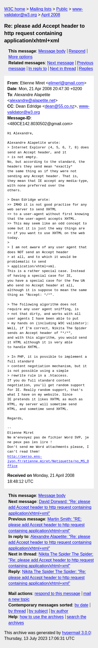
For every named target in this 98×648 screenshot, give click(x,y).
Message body (52, 51)
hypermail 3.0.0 (76, 632)
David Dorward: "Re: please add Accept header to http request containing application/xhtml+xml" (49, 507)
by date (81, 605)
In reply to (37, 68)
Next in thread (63, 68)
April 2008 (50, 15)
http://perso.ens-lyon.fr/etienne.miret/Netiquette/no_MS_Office (48, 461)
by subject (38, 611)
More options (20, 57)
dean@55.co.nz (59, 106)
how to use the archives (42, 617)
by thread (17, 611)
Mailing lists (40, 9)
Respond (77, 51)
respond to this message (57, 593)
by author (59, 611)
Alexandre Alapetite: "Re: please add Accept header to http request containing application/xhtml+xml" (49, 542)
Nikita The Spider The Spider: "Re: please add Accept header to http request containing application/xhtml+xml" (51, 560)
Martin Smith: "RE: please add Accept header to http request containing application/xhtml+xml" (46, 525)
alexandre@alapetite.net (32, 100)
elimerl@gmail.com (66, 83)
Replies (86, 68)
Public (62, 9)
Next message (60, 63)
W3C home (14, 9)
